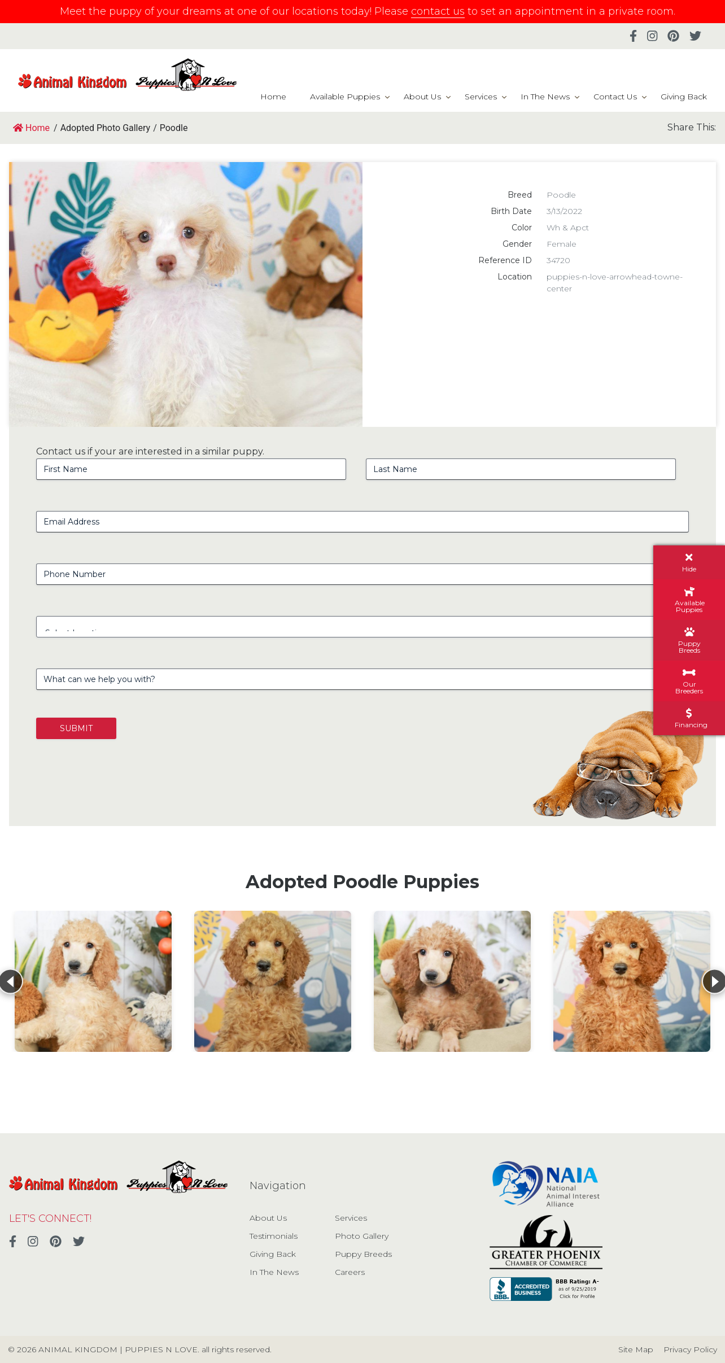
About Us (422, 96)
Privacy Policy (690, 1349)
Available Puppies (345, 96)
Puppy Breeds (363, 1254)
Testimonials (274, 1236)
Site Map (635, 1349)
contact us (438, 11)
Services (481, 96)
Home (273, 96)
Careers (350, 1272)
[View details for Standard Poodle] (93, 981)
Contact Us (615, 96)
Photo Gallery (361, 1236)
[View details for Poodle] (272, 981)
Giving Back (684, 96)
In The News (545, 96)
